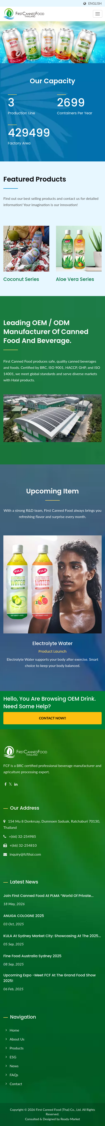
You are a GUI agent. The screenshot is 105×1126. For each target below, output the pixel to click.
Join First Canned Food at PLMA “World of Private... (48, 895)
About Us (17, 1039)
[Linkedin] (15, 784)
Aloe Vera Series (75, 279)
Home (14, 1030)
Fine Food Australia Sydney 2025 (32, 956)
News (14, 1066)
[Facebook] (5, 784)
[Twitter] (10, 784)
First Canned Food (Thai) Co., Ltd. (58, 1109)
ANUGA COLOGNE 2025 (23, 915)
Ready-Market (70, 1119)
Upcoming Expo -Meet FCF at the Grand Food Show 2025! (49, 978)
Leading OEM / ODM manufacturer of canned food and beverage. (45, 331)
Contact (16, 1084)
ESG (13, 1057)
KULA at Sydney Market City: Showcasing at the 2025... (52, 935)
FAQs (14, 1075)
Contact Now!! (52, 718)
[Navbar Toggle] (97, 14)
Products (17, 1048)
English (95, 3)
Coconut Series (21, 279)
